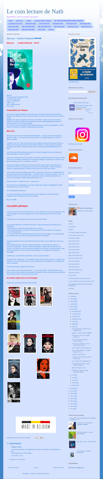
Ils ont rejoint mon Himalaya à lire (81, 348)
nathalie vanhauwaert (86, 208)
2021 (72, 309)
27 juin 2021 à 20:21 (17, 455)
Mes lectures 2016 (73, 26)
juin (73, 326)
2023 (72, 304)
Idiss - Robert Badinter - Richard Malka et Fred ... (81, 351)
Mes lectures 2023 (71, 23)
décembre (75, 311)
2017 (72, 396)
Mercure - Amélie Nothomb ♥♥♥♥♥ (82, 333)
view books (90, 112)
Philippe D (14, 447)
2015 (72, 401)
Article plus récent (13, 467)
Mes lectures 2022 (85, 23)
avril (73, 377)
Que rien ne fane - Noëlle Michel (86, 441)
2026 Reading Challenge (81, 102)
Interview (51, 29)
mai (73, 375)
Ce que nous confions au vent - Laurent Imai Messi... (81, 344)
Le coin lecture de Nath (35, 11)
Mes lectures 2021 (13, 26)
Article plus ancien (58, 467)
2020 (72, 388)
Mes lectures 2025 (44, 23)
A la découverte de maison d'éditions (79, 278)
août (73, 321)
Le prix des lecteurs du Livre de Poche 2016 (81, 281)
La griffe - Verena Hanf (78, 354)
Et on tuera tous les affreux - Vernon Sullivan (80, 340)
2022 (72, 306)
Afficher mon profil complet (85, 211)
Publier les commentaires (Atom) (39, 473)
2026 (72, 296)
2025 (72, 299)
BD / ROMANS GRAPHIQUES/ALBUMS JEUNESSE (69, 20)
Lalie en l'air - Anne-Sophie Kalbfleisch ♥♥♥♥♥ (84, 423)
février (74, 382)
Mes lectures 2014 (13, 29)
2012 (72, 409)
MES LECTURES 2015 (28, 29)
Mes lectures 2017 (86, 26)
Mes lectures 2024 (58, 23)
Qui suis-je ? (19, 20)
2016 (72, 398)
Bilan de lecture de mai (78, 368)
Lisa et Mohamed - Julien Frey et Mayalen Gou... (81, 329)
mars (74, 380)
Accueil (10, 20)
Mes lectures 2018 (59, 26)
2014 (72, 403)
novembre (75, 314)
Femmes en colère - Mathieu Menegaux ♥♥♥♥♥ (80, 371)
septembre (75, 319)
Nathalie (78, 105)
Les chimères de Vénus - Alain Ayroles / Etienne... (81, 364)
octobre (74, 316)
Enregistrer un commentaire (17, 459)
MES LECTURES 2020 (28, 26)
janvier (74, 385)
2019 (72, 391)
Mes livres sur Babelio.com (76, 467)
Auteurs (29, 20)
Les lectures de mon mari (15, 23)
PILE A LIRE (41, 29)
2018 (72, 393)
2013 (72, 406)
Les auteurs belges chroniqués (43, 20)
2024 (72, 301)
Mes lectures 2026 (31, 23)
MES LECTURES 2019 (44, 26)
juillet (74, 324)
